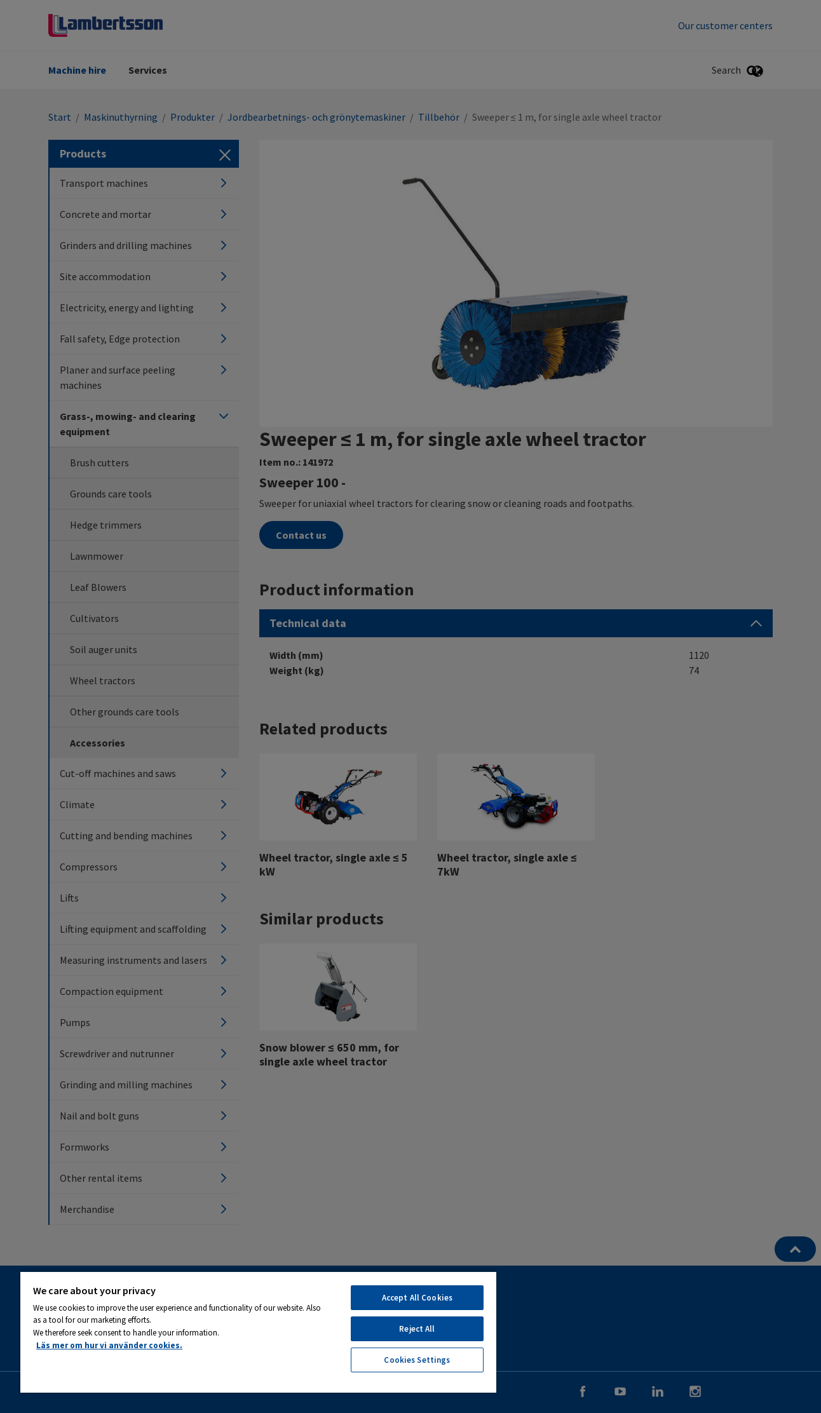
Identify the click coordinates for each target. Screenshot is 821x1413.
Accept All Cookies (417, 1297)
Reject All (417, 1328)
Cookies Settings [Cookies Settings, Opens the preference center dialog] (417, 1360)
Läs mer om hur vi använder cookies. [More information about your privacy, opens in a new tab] (109, 1345)
